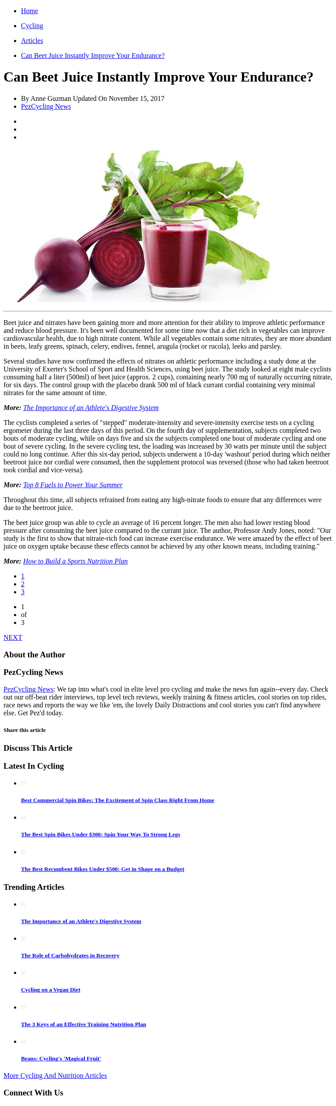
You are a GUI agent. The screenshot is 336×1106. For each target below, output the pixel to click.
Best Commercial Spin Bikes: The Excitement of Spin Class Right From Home (117, 800)
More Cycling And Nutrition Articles (55, 1075)
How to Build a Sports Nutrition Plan (75, 561)
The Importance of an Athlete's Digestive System (91, 407)
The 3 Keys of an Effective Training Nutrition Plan (83, 1024)
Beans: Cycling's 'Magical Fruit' (61, 1058)
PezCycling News (46, 106)
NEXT (13, 637)
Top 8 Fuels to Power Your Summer (72, 485)
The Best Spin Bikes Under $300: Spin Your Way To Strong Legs (100, 834)
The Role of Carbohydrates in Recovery (70, 955)
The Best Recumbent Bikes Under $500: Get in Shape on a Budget (102, 869)
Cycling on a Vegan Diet (50, 989)
